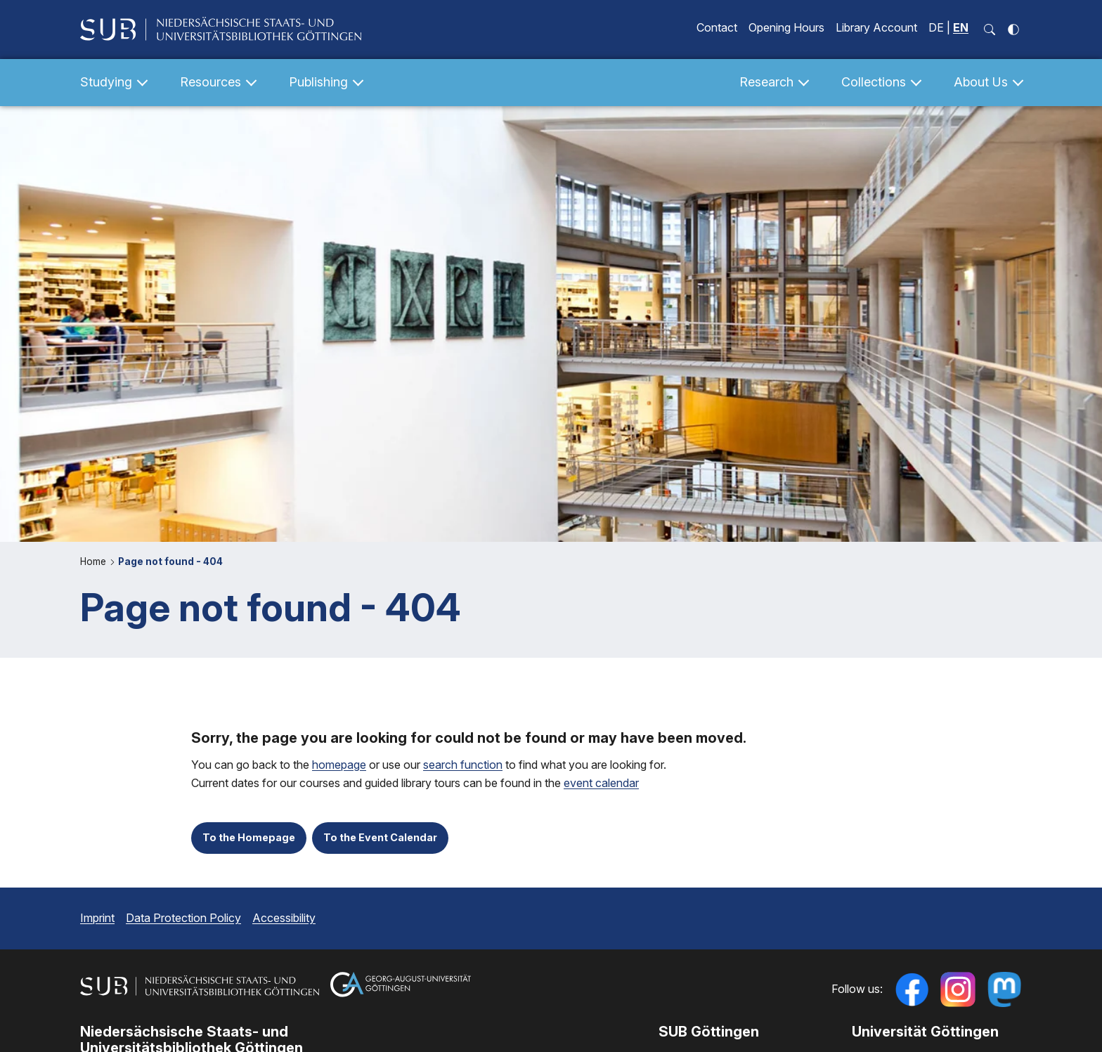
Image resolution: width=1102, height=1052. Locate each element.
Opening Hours (786, 27)
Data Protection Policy (183, 918)
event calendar (601, 784)
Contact (716, 27)
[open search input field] (989, 29)
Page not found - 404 (170, 561)
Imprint (97, 918)
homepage (339, 765)
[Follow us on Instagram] (957, 989)
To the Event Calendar (380, 837)
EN (960, 27)
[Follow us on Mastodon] (1004, 989)
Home (94, 561)
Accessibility (284, 918)
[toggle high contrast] (1013, 29)
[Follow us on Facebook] (911, 989)
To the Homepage (248, 837)
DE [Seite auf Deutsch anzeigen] (936, 27)
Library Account (876, 27)
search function (463, 765)
